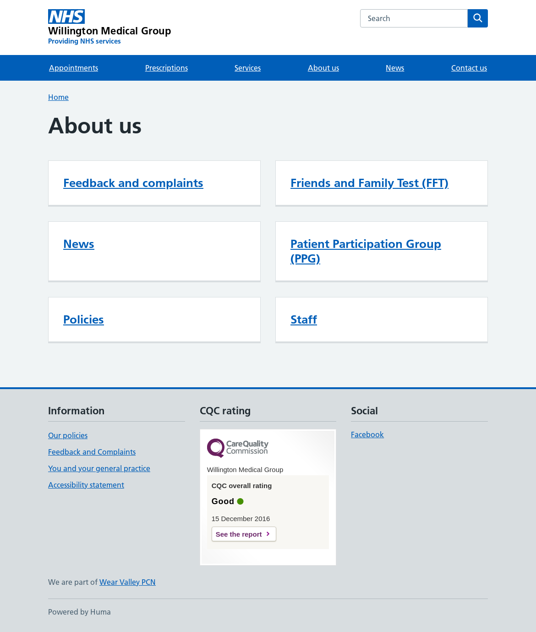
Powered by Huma (79, 611)
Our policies (68, 435)
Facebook (367, 434)
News (395, 67)
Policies (83, 319)
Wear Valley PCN (127, 582)
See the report (239, 534)
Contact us (469, 67)
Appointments (73, 67)
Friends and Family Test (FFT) (369, 183)
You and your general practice (99, 468)
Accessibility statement (86, 484)
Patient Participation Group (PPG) (365, 251)
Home (58, 97)
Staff (303, 319)
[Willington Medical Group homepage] (109, 27)
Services (248, 67)
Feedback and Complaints (92, 451)
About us (323, 67)
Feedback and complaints (133, 183)
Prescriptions (166, 67)
